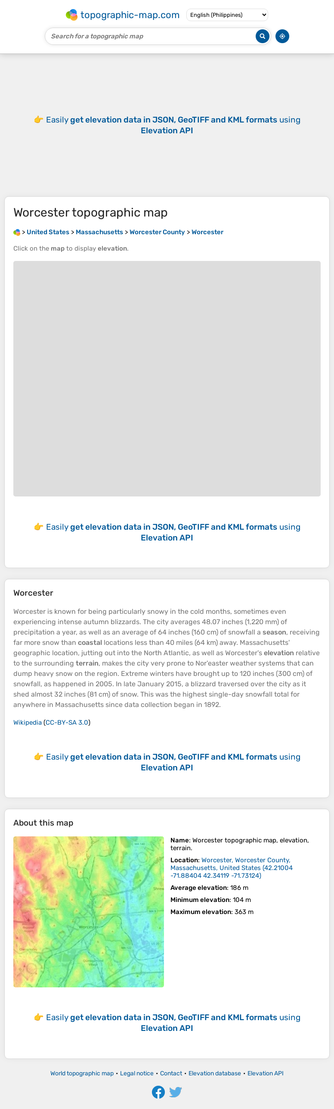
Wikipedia (27, 722)
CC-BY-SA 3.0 (67, 722)
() (231, 868)
